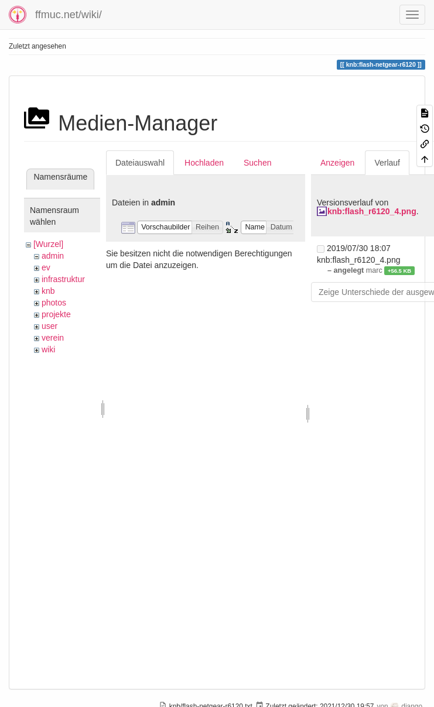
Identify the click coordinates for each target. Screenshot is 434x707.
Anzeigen (337, 162)
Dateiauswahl (140, 162)
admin (53, 255)
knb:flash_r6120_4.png (371, 211)
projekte (56, 314)
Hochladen (204, 162)
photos (54, 302)
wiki (48, 349)
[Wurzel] (48, 244)
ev (46, 267)
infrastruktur (63, 279)
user (49, 326)
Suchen (257, 162)
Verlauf (387, 162)
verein (53, 337)
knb (48, 291)
